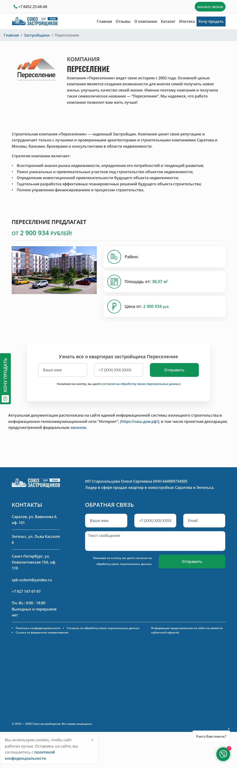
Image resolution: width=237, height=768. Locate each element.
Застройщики (37, 35)
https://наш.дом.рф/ (139, 421)
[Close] (92, 739)
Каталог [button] (168, 21)
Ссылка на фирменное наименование (42, 632)
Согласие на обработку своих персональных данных (103, 628)
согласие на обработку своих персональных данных (141, 384)
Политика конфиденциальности (38, 628)
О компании (145, 21)
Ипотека (187, 21)
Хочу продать (211, 21)
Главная (104, 21)
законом (78, 427)
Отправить (174, 370)
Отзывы (123, 21)
